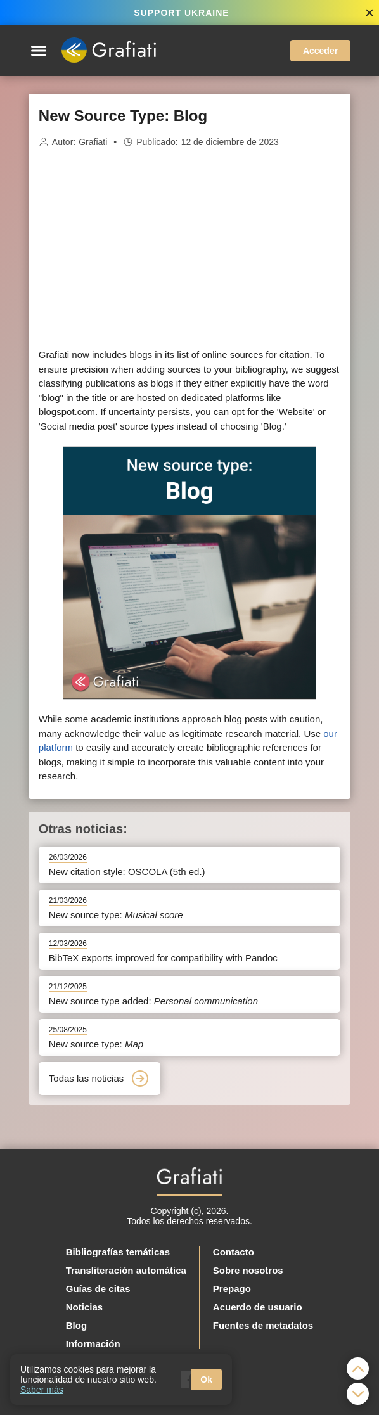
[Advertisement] (189, 248)
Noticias (84, 1307)
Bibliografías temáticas (118, 1251)
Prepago (232, 1288)
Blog (76, 1325)
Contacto (233, 1251)
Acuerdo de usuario (257, 1307)
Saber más (41, 1390)
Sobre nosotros (248, 1270)
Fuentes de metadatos (263, 1325)
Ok (206, 1379)
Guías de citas (98, 1288)
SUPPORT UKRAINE (181, 13)
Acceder (320, 51)
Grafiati (93, 142)
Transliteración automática (126, 1270)
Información (93, 1343)
